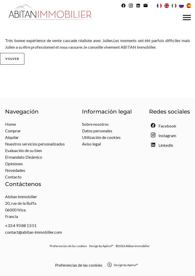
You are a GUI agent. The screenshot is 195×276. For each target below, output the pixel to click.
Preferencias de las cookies (68, 246)
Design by (126, 265)
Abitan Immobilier (21, 196)
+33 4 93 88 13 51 (21, 225)
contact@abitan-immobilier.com (33, 232)
